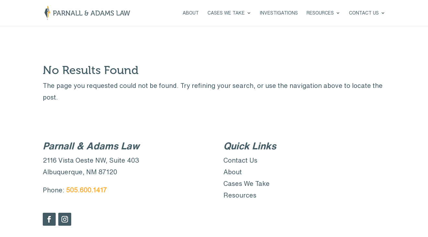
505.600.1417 (86, 190)
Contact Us (364, 13)
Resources (320, 13)
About (191, 13)
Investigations (279, 13)
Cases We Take (226, 13)
